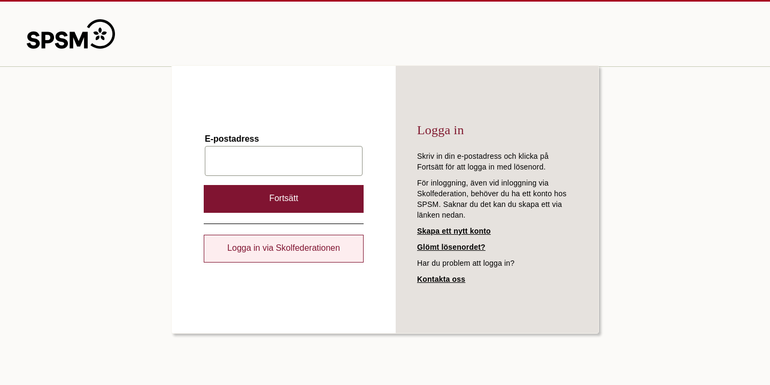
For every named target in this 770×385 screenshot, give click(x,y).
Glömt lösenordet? (451, 247)
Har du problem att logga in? (465, 263)
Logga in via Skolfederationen (283, 247)
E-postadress (232, 139)
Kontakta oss (441, 279)
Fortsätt (283, 198)
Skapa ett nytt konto (454, 231)
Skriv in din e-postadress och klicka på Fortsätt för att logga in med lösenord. (483, 161)
